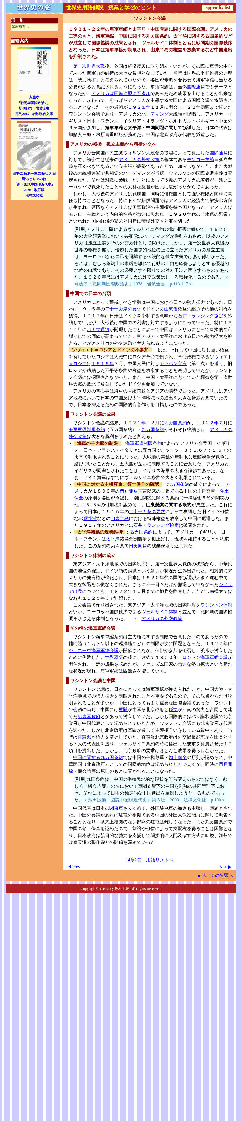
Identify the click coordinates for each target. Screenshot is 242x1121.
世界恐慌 (114, 657)
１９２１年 (139, 107)
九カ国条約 (152, 429)
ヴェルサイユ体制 (159, 611)
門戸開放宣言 (133, 491)
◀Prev (73, 866)
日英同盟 (138, 545)
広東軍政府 (89, 716)
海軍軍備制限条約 (87, 429)
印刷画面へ (20, 27)
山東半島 (120, 518)
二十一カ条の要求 (123, 309)
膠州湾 (90, 518)
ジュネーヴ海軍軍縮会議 (94, 650)
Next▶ (225, 866)
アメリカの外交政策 (139, 159)
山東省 (171, 309)
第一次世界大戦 (89, 66)
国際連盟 (196, 86)
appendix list (217, 7)
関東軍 (116, 808)
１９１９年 (102, 363)
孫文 (173, 709)
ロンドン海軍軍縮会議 (205, 657)
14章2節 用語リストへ (149, 859)
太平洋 (113, 538)
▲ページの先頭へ (215, 875)
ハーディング (155, 114)
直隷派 (84, 737)
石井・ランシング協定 (200, 315)
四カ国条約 (175, 422)
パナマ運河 (98, 329)
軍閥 (123, 709)
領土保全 (178, 757)
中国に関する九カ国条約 (98, 757)
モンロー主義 (200, 159)
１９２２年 (207, 422)
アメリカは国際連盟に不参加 (120, 93)
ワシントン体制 (216, 604)
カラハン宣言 (173, 363)
